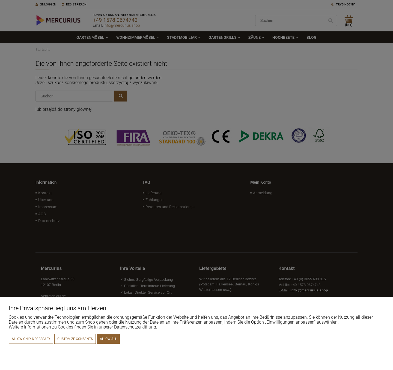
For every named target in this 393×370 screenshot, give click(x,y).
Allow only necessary (31, 339)
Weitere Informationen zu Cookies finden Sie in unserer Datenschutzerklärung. (83, 327)
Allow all (108, 339)
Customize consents (75, 339)
